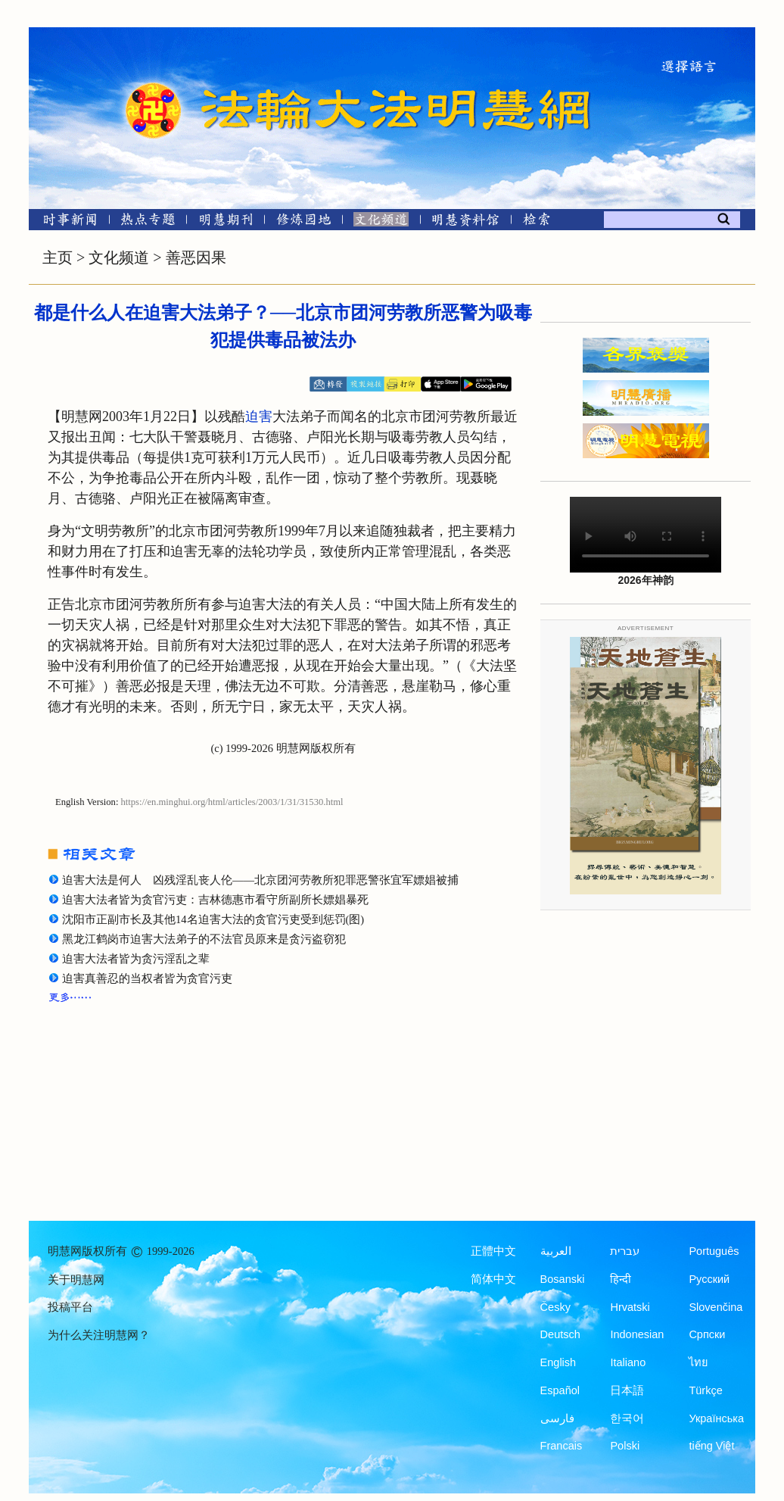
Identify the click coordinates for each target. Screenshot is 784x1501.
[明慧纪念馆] (465, 222)
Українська (716, 1418)
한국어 (627, 1418)
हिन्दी (620, 1279)
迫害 (258, 416)
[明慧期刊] (226, 222)
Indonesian (637, 1334)
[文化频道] (381, 222)
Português (714, 1251)
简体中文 (493, 1279)
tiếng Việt (711, 1446)
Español (560, 1390)
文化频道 (119, 257)
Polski (624, 1446)
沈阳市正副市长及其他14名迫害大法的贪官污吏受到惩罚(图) (213, 919)
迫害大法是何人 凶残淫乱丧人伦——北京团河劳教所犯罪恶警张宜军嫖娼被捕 (260, 880)
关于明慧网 (76, 1280)
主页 (57, 257)
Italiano (628, 1362)
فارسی (557, 1418)
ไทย (698, 1362)
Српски (707, 1334)
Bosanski (562, 1279)
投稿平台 (70, 1307)
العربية (555, 1251)
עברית (624, 1251)
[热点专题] (148, 222)
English (558, 1362)
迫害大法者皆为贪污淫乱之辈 (136, 959)
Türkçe (705, 1390)
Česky (555, 1307)
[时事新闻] (65, 222)
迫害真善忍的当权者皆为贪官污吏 (147, 978)
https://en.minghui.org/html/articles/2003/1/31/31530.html (232, 802)
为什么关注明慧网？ (99, 1335)
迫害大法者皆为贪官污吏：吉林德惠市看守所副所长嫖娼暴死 (215, 900)
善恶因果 (196, 257)
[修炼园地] (303, 222)
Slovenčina (715, 1307)
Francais (561, 1446)
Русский (709, 1279)
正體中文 (493, 1251)
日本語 (627, 1390)
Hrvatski (629, 1307)
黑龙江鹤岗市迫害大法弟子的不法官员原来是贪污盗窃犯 (204, 939)
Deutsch (560, 1334)
